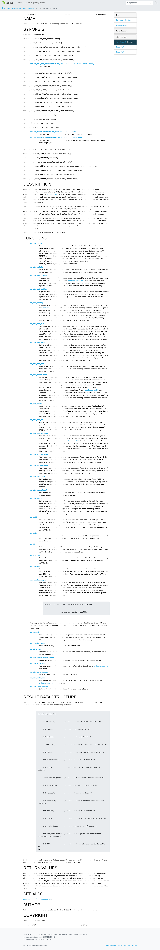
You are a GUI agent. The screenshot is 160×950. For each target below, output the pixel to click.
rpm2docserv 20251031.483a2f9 (118, 946)
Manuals (6, 8)
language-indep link (123, 20)
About (27, 3)
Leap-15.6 (120, 52)
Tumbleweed (16, 8)
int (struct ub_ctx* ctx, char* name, (53, 132)
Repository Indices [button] (38, 3)
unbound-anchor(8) (70, 441)
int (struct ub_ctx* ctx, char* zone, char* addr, (62, 64)
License (134, 946)
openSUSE (20, 3)
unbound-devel (28, 8)
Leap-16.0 (120, 47)
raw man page (121, 25)
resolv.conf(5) (91, 390)
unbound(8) (52, 194)
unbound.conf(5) (75, 281)
